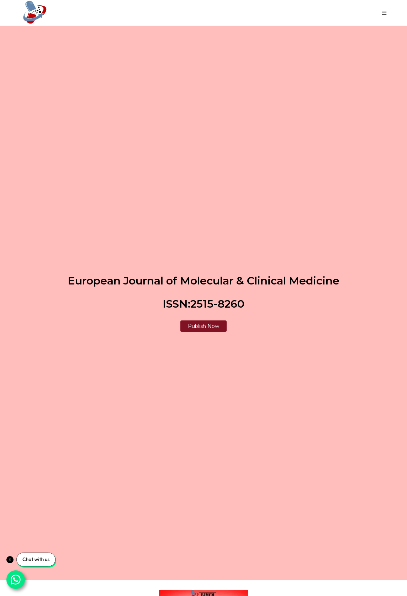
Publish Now (203, 326)
